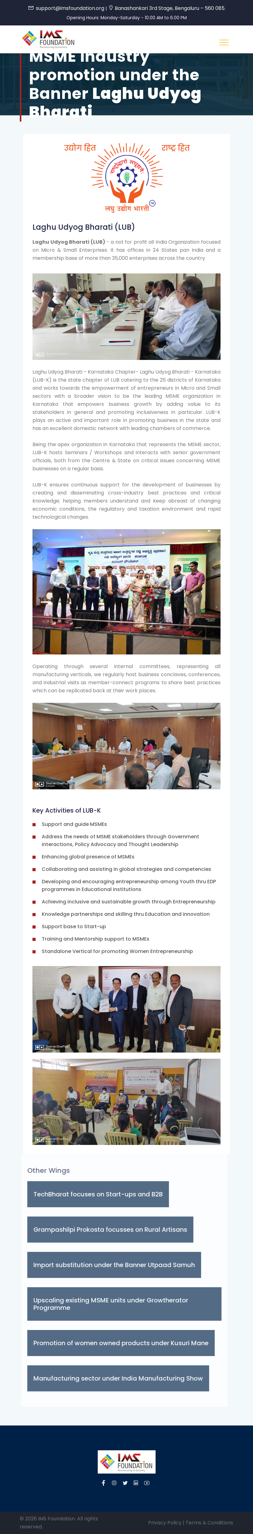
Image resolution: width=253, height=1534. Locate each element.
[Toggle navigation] (224, 42)
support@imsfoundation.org (70, 8)
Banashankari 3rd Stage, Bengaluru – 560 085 (170, 8)
